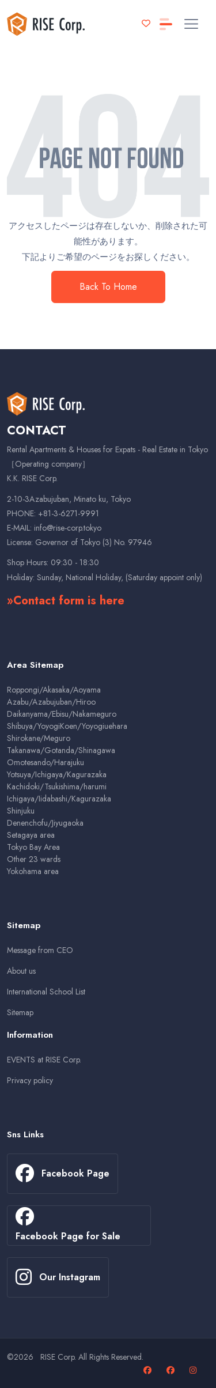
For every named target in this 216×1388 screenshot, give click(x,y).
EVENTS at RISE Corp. (44, 1059)
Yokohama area (33, 871)
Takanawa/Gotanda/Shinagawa (61, 750)
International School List (46, 991)
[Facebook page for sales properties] (171, 1370)
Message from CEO (40, 950)
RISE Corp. (58, 1357)
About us (21, 971)
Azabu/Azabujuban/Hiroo (51, 702)
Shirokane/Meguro (38, 738)
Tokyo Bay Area (33, 847)
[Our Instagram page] (194, 1370)
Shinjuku (21, 810)
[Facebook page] (148, 1370)
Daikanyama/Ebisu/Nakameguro (61, 714)
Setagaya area (31, 835)
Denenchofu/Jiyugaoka (45, 823)
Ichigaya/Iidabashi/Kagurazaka (59, 798)
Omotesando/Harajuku (45, 762)
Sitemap (20, 1012)
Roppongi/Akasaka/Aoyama (54, 689)
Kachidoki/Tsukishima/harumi (57, 786)
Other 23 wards (33, 859)
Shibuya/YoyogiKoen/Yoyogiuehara (67, 726)
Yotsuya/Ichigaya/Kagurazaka (57, 774)
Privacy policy (30, 1080)
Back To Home (108, 286)
